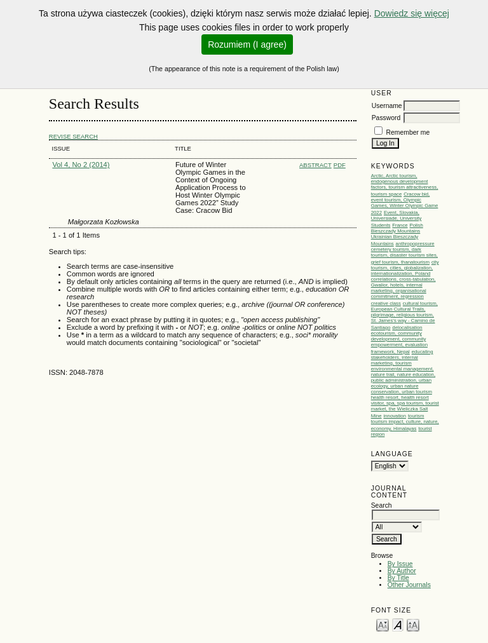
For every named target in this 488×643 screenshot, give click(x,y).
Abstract (315, 164)
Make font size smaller (382, 624)
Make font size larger (413, 624)
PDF (340, 164)
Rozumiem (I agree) (247, 44)
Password (386, 117)
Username (387, 105)
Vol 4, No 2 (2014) (80, 164)
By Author (402, 570)
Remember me (408, 132)
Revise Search (73, 136)
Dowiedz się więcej (411, 13)
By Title (398, 577)
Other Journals (409, 584)
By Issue (400, 563)
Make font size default (397, 624)
